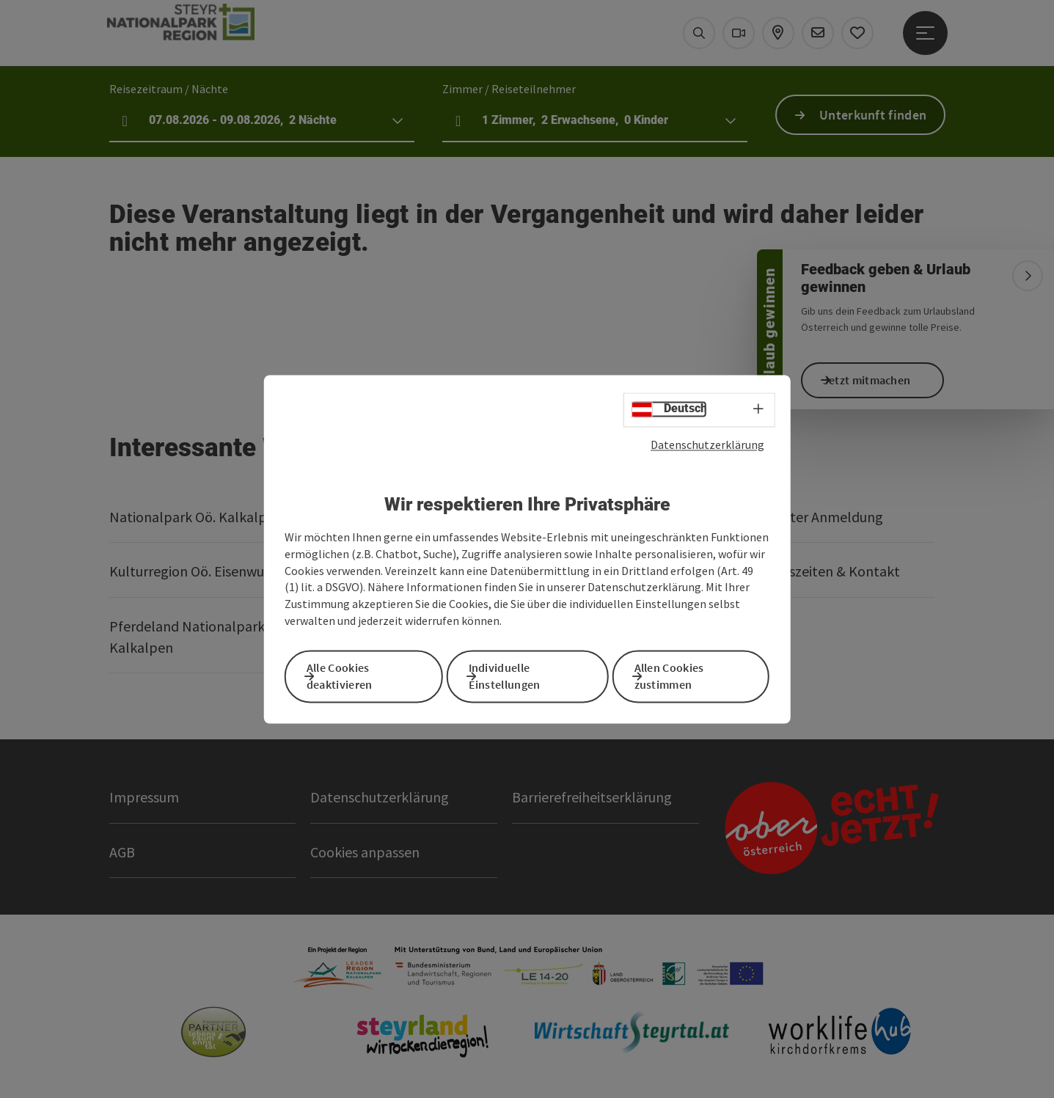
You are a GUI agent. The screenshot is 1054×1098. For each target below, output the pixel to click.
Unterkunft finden (872, 114)
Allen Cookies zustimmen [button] (686, 674)
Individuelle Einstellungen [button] (521, 674)
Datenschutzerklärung (707, 449)
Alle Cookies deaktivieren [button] (356, 674)
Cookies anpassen (365, 852)
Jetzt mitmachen (884, 380)
